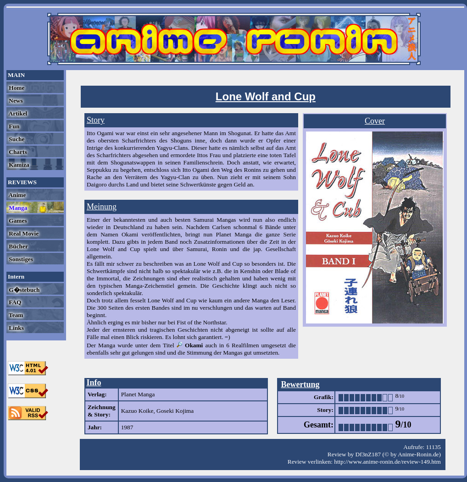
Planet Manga (138, 394)
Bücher (17, 246)
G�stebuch (23, 289)
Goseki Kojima (175, 410)
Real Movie (23, 233)
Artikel (17, 113)
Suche (15, 139)
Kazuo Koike (137, 410)
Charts (17, 151)
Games (17, 220)
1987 (127, 427)
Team (15, 315)
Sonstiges (20, 259)
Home (15, 87)
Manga (17, 207)
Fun (13, 126)
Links (15, 327)
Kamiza (18, 164)
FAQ (14, 302)
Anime (16, 195)
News (15, 100)
